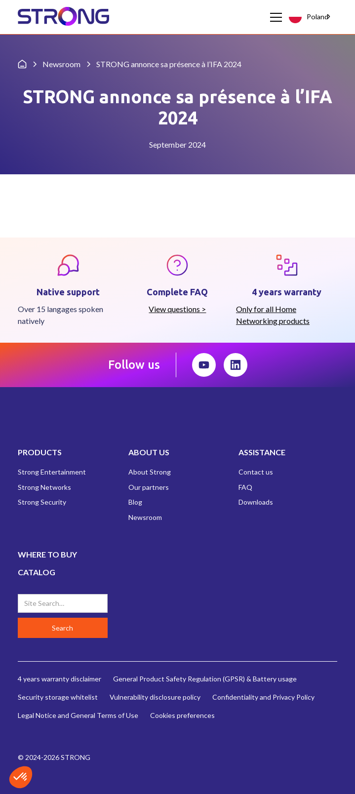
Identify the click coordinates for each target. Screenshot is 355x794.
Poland (308, 16)
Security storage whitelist (58, 697)
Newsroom (145, 517)
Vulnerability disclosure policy (155, 697)
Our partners (148, 487)
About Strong (149, 472)
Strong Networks (44, 487)
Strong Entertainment (52, 472)
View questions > (177, 309)
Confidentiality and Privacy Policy (263, 697)
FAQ (245, 487)
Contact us (255, 472)
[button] (274, 17)
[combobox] (311, 16)
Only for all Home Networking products (273, 314)
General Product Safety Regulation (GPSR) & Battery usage (205, 679)
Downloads (255, 502)
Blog (135, 502)
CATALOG (36, 572)
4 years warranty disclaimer (59, 679)
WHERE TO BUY (47, 554)
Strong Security (42, 502)
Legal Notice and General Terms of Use (78, 715)
